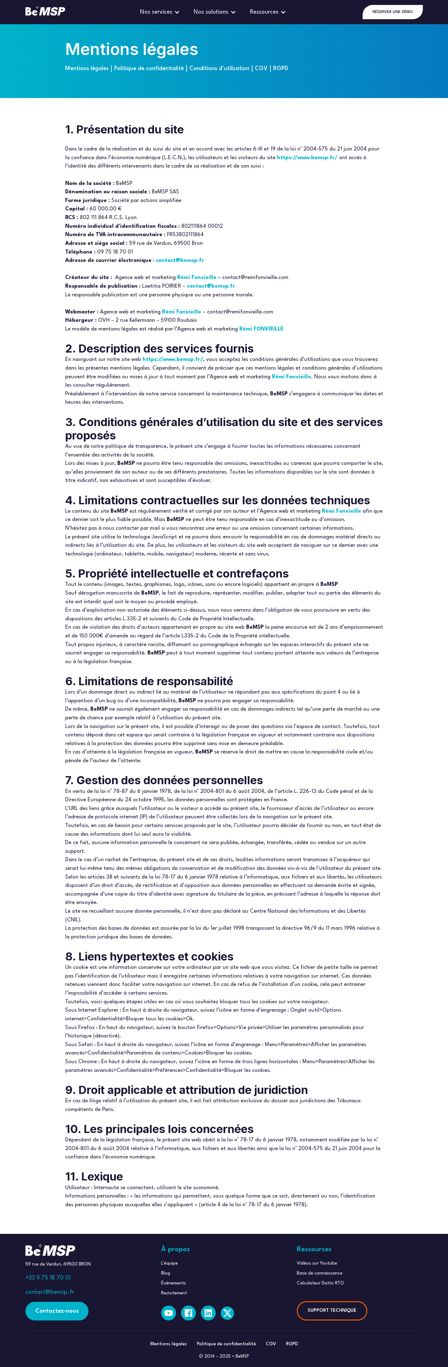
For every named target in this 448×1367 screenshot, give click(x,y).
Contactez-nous (57, 1311)
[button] (161, 12)
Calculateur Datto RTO (320, 1283)
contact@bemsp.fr (49, 1292)
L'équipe (169, 1263)
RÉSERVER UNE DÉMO (393, 12)
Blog (165, 1273)
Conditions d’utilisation (219, 68)
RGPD (280, 68)
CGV (261, 68)
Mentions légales (87, 68)
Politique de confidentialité (149, 68)
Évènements (173, 1283)
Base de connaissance (319, 1273)
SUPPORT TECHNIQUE (332, 1310)
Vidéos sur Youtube (317, 1263)
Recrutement (174, 1293)
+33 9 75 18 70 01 (48, 1278)
